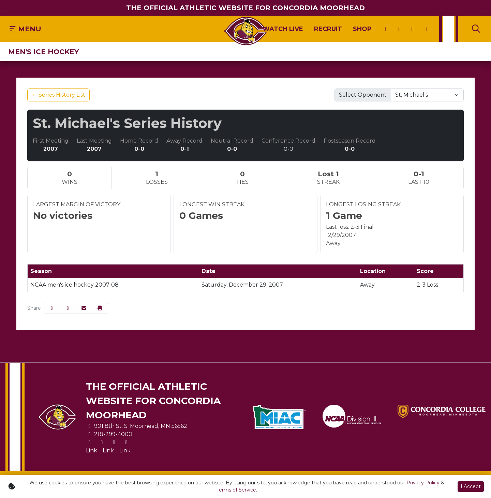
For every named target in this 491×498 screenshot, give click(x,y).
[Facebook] (412, 29)
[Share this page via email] (84, 308)
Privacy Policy (423, 483)
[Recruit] (328, 29)
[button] (100, 308)
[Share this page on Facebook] (52, 308)
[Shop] (362, 29)
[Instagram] (399, 29)
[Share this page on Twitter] (68, 308)
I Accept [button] (471, 486)
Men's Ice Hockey (43, 52)
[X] (386, 29)
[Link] (91, 451)
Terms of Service (236, 490)
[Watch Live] (283, 29)
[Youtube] (426, 29)
